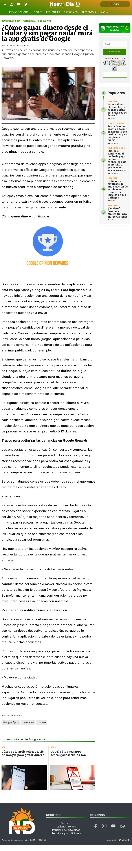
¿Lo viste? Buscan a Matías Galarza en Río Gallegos (118, 218)
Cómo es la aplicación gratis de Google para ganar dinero (23, 758)
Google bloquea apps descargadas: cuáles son (68, 758)
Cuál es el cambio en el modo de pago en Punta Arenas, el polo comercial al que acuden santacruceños (117, 166)
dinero (42, 728)
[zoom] (48, 99)
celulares (28, 728)
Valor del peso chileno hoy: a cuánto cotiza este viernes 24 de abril (117, 115)
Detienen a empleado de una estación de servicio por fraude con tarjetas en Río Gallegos (118, 195)
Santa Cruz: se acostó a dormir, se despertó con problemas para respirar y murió (118, 138)
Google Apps (11, 728)
